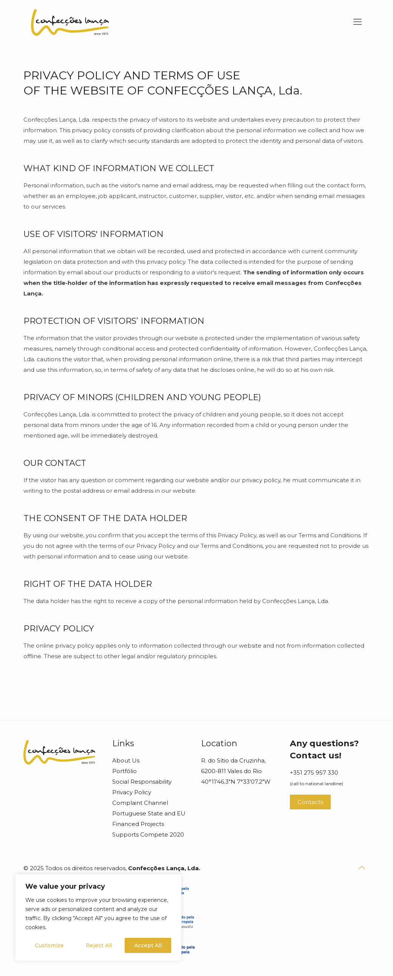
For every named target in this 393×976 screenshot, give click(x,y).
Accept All (148, 945)
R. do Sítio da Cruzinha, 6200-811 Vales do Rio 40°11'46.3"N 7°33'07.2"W (236, 771)
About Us (125, 760)
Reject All (99, 945)
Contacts (310, 802)
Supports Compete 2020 (148, 834)
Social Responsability (142, 781)
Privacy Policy (131, 792)
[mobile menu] (357, 21)
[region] (98, 917)
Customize (49, 945)
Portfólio (124, 771)
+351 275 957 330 (314, 772)
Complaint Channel (140, 802)
